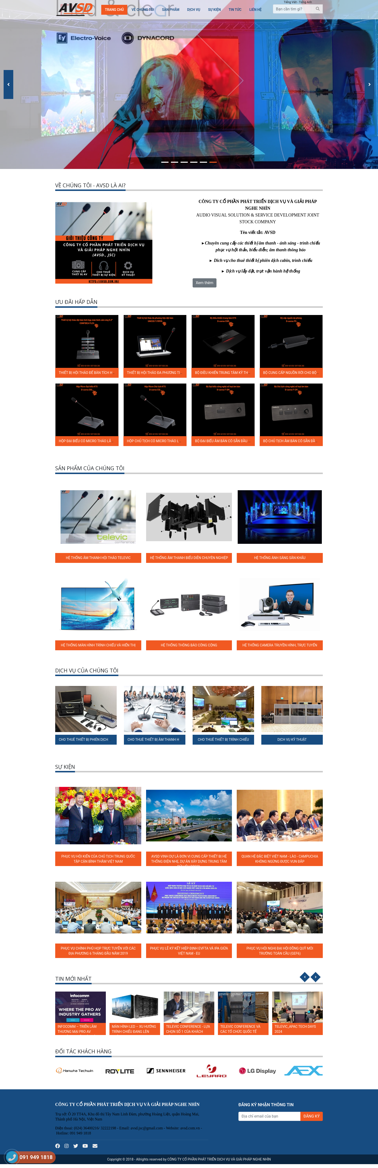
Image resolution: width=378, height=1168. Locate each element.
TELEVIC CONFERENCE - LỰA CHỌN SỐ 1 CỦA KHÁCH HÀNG (242, 1032)
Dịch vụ (193, 10)
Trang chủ (114, 10)
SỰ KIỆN (214, 10)
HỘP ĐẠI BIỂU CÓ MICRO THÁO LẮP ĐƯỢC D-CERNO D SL (102, 441)
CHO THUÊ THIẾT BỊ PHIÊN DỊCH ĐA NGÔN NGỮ (95, 739)
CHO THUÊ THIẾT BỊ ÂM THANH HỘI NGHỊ (159, 739)
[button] (165, 161)
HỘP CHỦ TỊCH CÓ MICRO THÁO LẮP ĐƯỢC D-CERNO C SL (171, 441)
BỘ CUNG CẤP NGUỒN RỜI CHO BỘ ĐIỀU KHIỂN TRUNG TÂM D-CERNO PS (319, 373)
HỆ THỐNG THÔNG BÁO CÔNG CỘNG (189, 645)
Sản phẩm (170, 10)
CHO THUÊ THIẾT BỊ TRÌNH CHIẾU (223, 739)
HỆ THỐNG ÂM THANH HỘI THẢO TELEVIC (98, 558)
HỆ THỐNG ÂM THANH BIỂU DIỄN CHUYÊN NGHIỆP (189, 558)
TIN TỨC (235, 10)
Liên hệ (255, 10)
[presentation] (8, 84)
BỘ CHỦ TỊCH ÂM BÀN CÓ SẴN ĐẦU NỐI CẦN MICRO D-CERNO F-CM (314, 441)
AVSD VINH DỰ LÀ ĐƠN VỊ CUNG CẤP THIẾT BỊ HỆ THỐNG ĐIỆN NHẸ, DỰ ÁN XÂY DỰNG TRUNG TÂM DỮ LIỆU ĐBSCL (189, 861)
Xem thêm (204, 282)
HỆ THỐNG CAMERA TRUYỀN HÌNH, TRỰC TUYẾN (280, 645)
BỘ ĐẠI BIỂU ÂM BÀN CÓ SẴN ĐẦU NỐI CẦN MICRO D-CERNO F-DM (246, 441)
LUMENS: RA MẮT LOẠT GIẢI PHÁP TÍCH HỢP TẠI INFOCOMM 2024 (79, 1032)
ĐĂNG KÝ (312, 1116)
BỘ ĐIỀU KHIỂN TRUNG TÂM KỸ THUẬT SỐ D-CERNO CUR (238, 373)
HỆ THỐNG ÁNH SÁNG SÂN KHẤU (279, 558)
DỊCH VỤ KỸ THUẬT (292, 739)
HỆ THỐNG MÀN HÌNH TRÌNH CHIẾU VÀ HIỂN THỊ (98, 645)
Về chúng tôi (143, 10)
